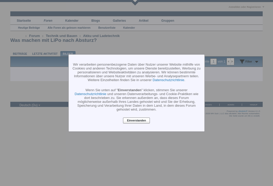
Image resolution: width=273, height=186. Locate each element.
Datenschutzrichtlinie (168, 80)
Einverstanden (136, 120)
